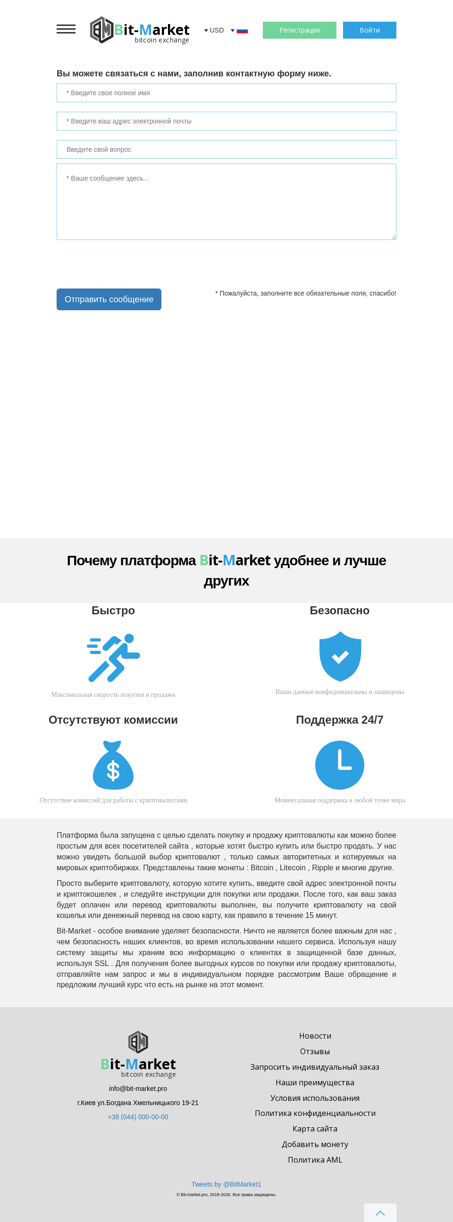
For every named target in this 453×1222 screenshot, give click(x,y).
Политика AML (315, 1160)
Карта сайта (315, 1128)
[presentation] (121, 263)
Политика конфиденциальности (315, 1113)
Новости (315, 1036)
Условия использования (315, 1098)
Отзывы (315, 1051)
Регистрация (299, 29)
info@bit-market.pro (138, 1088)
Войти (370, 29)
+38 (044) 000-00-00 (138, 1117)
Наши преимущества (315, 1082)
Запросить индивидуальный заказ (315, 1067)
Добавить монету (315, 1144)
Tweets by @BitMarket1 (226, 1184)
